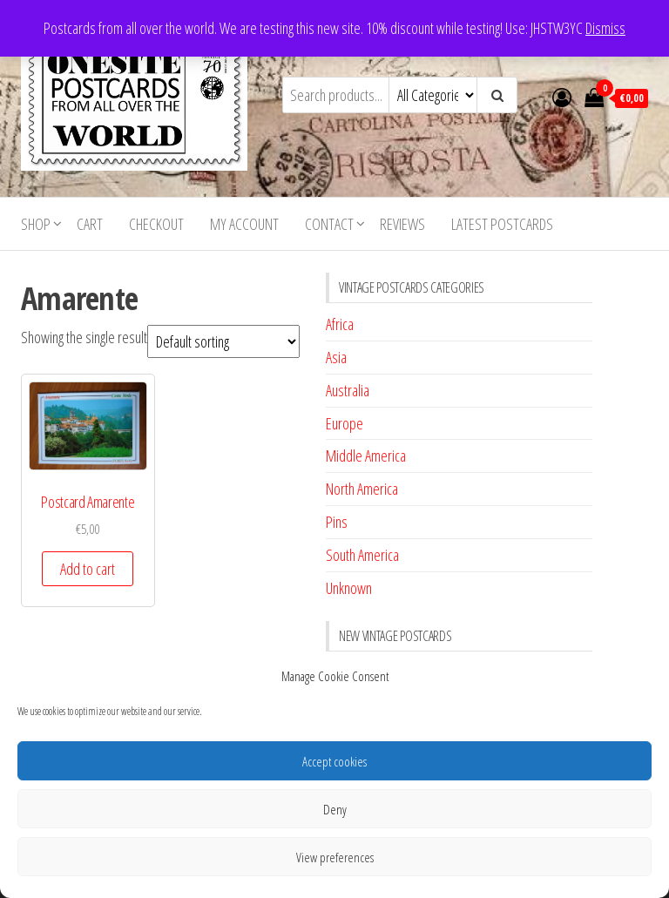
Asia (336, 357)
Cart (90, 223)
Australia (347, 390)
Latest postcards (502, 223)
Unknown (349, 587)
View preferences (335, 857)
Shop (36, 223)
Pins (337, 521)
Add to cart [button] (87, 568)
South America (362, 554)
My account (244, 223)
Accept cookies (334, 761)
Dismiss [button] (605, 27)
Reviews (402, 223)
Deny (335, 809)
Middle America (366, 455)
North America (362, 488)
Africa (340, 324)
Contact (329, 223)
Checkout (156, 223)
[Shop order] (223, 341)
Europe (344, 423)
